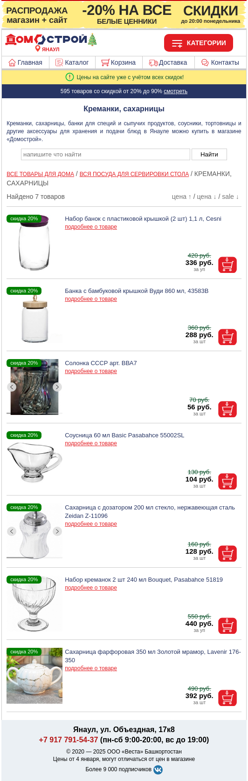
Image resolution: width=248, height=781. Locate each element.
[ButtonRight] (57, 387)
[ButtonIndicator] (34, 411)
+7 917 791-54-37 (68, 740)
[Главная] (50, 44)
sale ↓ (230, 196)
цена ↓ (206, 196)
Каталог (77, 62)
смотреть (175, 91)
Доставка (173, 62)
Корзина (123, 62)
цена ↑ (182, 196)
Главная (30, 62)
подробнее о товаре (91, 227)
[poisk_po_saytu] (105, 154)
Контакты (225, 62)
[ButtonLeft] (12, 387)
